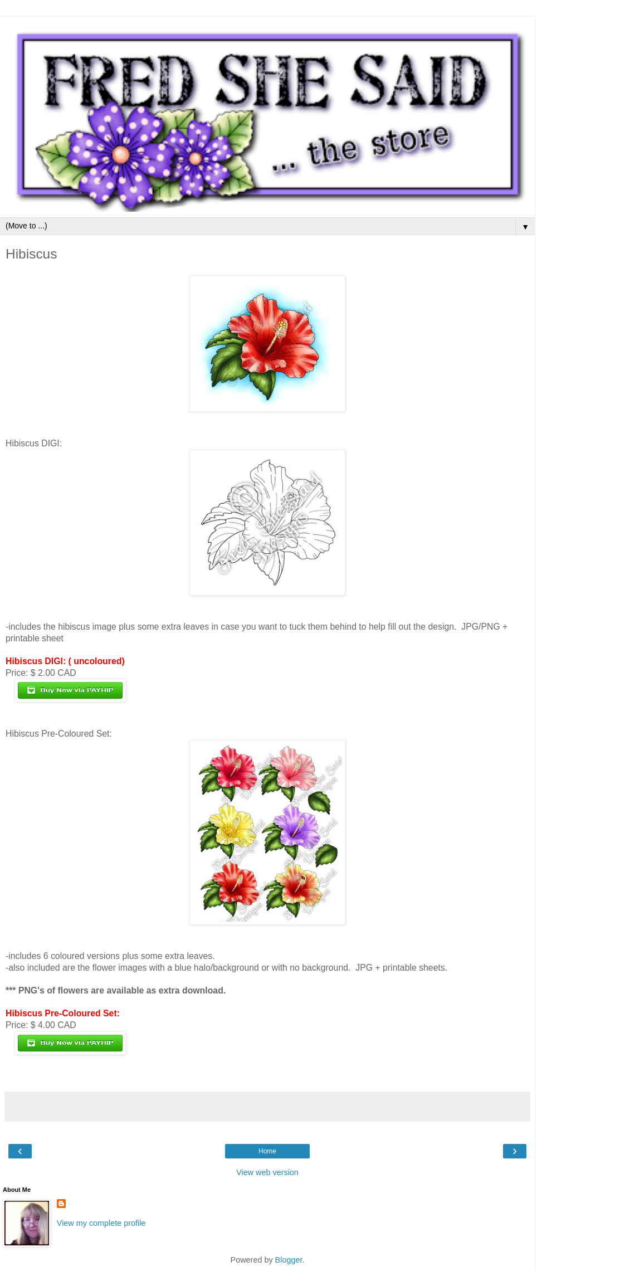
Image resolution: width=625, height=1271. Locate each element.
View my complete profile (101, 1223)
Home (267, 1151)
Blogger (288, 1259)
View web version (267, 1172)
